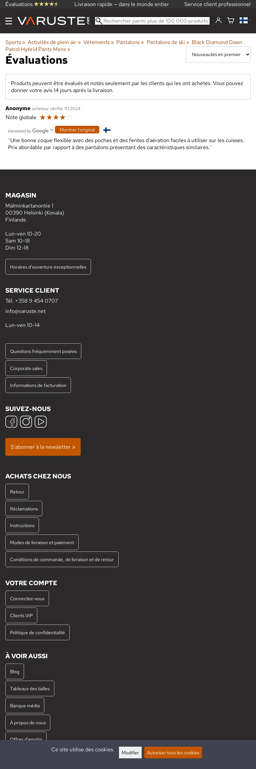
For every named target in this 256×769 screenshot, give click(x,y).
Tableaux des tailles (30, 688)
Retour (17, 491)
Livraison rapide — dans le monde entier (121, 4)
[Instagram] (26, 422)
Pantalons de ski (168, 42)
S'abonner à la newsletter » (43, 446)
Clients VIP (21, 615)
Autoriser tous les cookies (173, 752)
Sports (15, 42)
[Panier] (230, 21)
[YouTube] (41, 422)
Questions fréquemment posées (43, 351)
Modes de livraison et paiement (42, 542)
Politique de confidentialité (37, 632)
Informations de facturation (38, 385)
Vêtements (98, 42)
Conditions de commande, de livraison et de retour (62, 559)
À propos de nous (28, 722)
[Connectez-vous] (218, 21)
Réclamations (24, 508)
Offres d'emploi (26, 739)
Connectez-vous (27, 598)
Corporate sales (26, 368)
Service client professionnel (217, 4)
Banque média (25, 705)
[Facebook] (11, 422)
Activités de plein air (54, 42)
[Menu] (8, 21)
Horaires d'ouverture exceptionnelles (48, 267)
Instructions (22, 525)
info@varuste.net (25, 311)
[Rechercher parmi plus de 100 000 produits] (152, 21)
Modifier (130, 752)
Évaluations (32, 4)
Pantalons (130, 42)
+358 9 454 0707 (36, 300)
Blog (14, 671)
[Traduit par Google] (28, 130)
